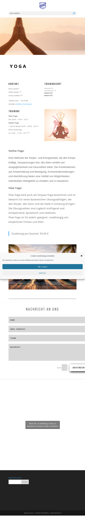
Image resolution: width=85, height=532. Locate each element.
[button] (81, 256)
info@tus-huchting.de (23, 104)
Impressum (28, 513)
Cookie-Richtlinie (42, 513)
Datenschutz (56, 513)
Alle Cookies (42, 267)
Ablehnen (42, 273)
